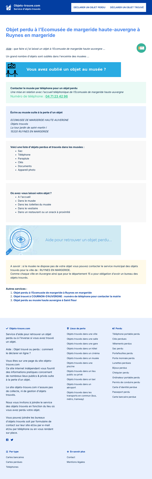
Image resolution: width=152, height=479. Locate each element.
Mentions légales (76, 462)
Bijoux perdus (119, 367)
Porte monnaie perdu (123, 358)
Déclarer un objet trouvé (127, 7)
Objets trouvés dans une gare (82, 343)
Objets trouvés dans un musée (83, 358)
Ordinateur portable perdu (126, 377)
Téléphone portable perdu (126, 334)
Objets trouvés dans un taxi (81, 379)
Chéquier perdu (120, 372)
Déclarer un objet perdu (89, 7)
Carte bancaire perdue (124, 396)
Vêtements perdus (122, 343)
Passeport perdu (121, 392)
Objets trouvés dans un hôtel (82, 348)
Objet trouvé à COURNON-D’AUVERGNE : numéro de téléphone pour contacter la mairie (67, 296)
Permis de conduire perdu (126, 382)
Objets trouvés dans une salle (82, 338)
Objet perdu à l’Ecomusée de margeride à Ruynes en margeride (53, 292)
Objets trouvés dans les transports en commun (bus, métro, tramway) (81, 395)
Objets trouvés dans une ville (82, 334)
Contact (71, 457)
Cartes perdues (14, 462)
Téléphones (12, 466)
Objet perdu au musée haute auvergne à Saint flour (45, 300)
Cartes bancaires (15, 457)
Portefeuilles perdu (122, 353)
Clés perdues (119, 338)
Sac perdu (117, 348)
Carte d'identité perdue (124, 387)
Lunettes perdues (121, 363)
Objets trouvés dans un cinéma (83, 353)
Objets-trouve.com (27, 5)
